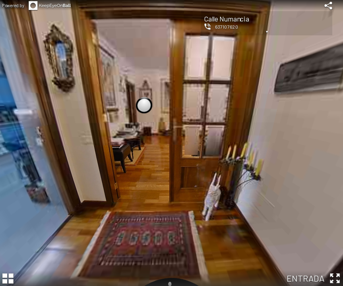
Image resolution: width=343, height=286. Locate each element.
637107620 (226, 26)
